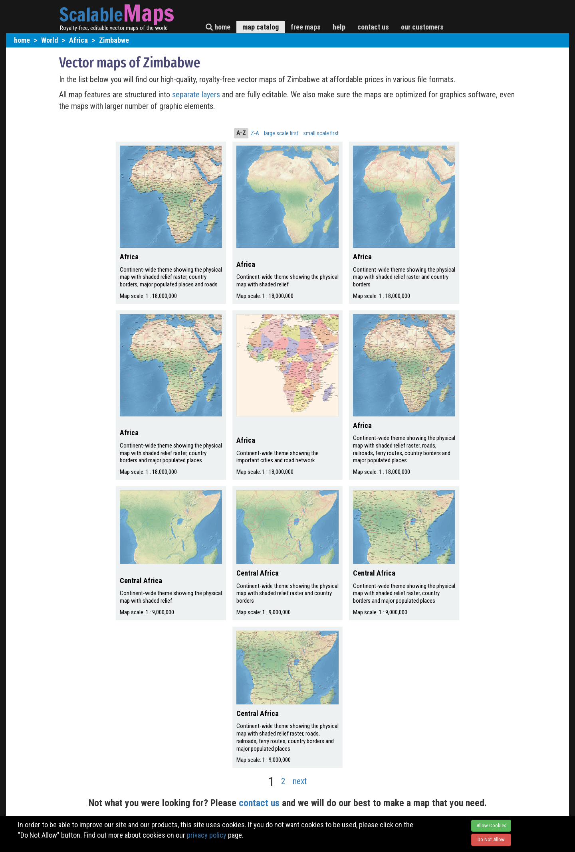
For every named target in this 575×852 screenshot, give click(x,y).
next (300, 781)
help (339, 27)
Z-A (255, 133)
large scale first (281, 133)
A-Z (241, 132)
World (49, 40)
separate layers (197, 94)
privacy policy (206, 835)
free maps (306, 27)
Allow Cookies (491, 825)
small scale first (321, 133)
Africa (78, 40)
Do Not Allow (491, 839)
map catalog (260, 27)
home (218, 27)
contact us (373, 27)
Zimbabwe (114, 40)
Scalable (91, 14)
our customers (422, 27)
